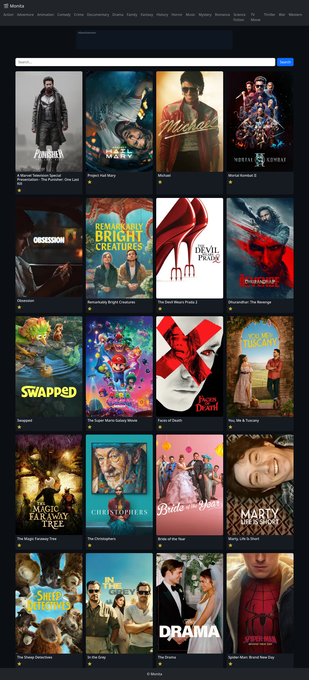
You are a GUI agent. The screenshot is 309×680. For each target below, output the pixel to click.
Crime (79, 14)
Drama (117, 14)
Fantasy (147, 14)
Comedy (64, 14)
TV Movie (256, 17)
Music (190, 14)
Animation (45, 14)
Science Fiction (239, 17)
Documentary (98, 14)
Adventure (25, 14)
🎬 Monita (13, 6)
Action (8, 14)
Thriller (269, 14)
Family (132, 14)
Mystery (205, 14)
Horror (176, 14)
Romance (222, 14)
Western (295, 14)
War (282, 14)
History (162, 14)
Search (285, 62)
